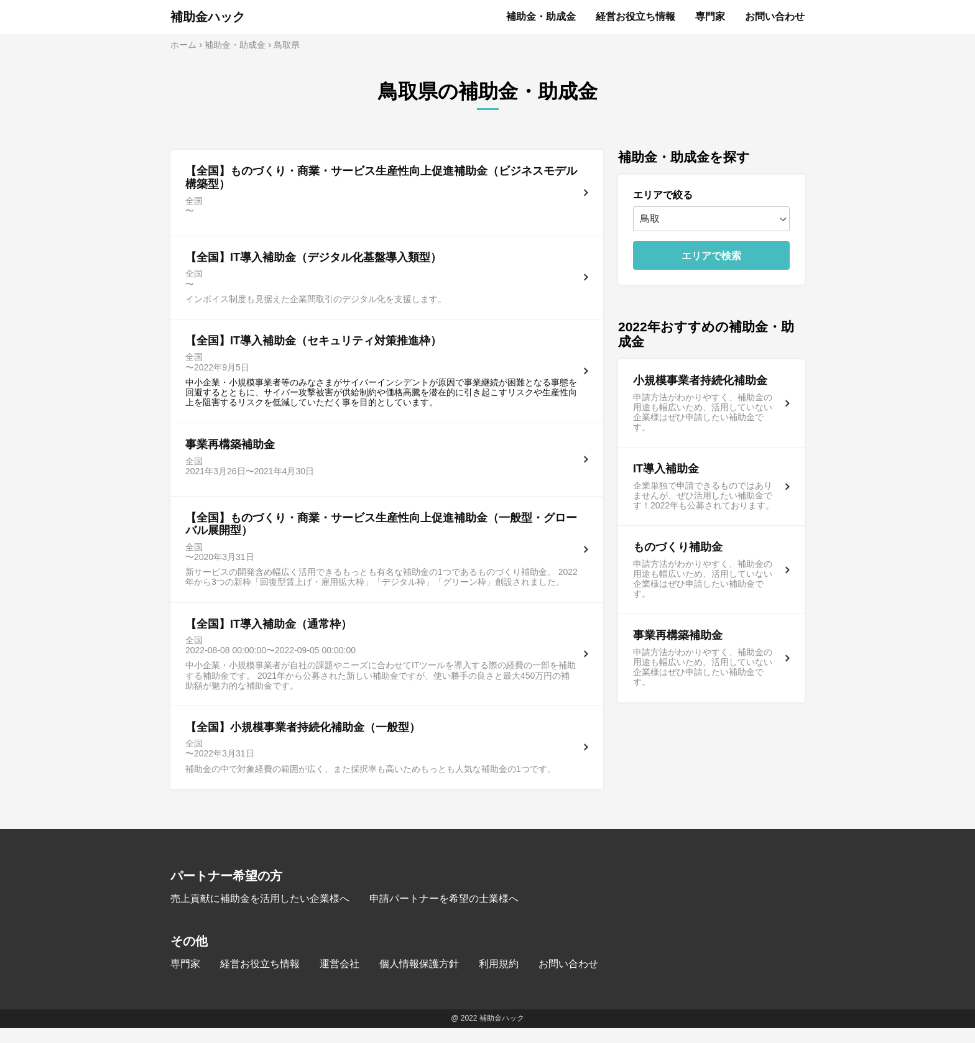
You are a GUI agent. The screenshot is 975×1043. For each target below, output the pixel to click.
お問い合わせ (775, 16)
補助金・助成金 (541, 16)
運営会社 (339, 978)
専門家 (710, 16)
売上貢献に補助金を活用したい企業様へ (259, 913)
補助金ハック (207, 17)
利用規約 (499, 978)
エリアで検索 (711, 255)
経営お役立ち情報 (635, 16)
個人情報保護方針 (419, 978)
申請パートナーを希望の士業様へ (444, 913)
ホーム (183, 45)
